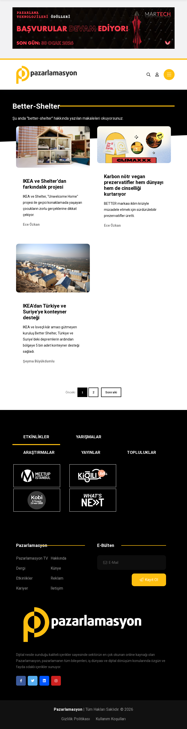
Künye (56, 568)
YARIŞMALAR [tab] (88, 436)
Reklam (57, 578)
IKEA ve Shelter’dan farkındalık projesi (44, 184)
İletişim (57, 588)
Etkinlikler (24, 578)
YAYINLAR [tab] (90, 452)
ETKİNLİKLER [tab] (36, 436)
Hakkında (58, 558)
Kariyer (22, 588)
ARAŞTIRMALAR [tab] (39, 452)
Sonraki (111, 392)
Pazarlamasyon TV (32, 558)
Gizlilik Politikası (75, 719)
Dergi (20, 568)
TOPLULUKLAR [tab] (141, 452)
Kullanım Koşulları (111, 719)
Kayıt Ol (149, 579)
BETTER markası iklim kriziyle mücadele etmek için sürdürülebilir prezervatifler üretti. (130, 210)
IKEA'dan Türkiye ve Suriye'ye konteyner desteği (45, 312)
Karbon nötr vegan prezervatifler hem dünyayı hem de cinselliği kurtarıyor (133, 185)
